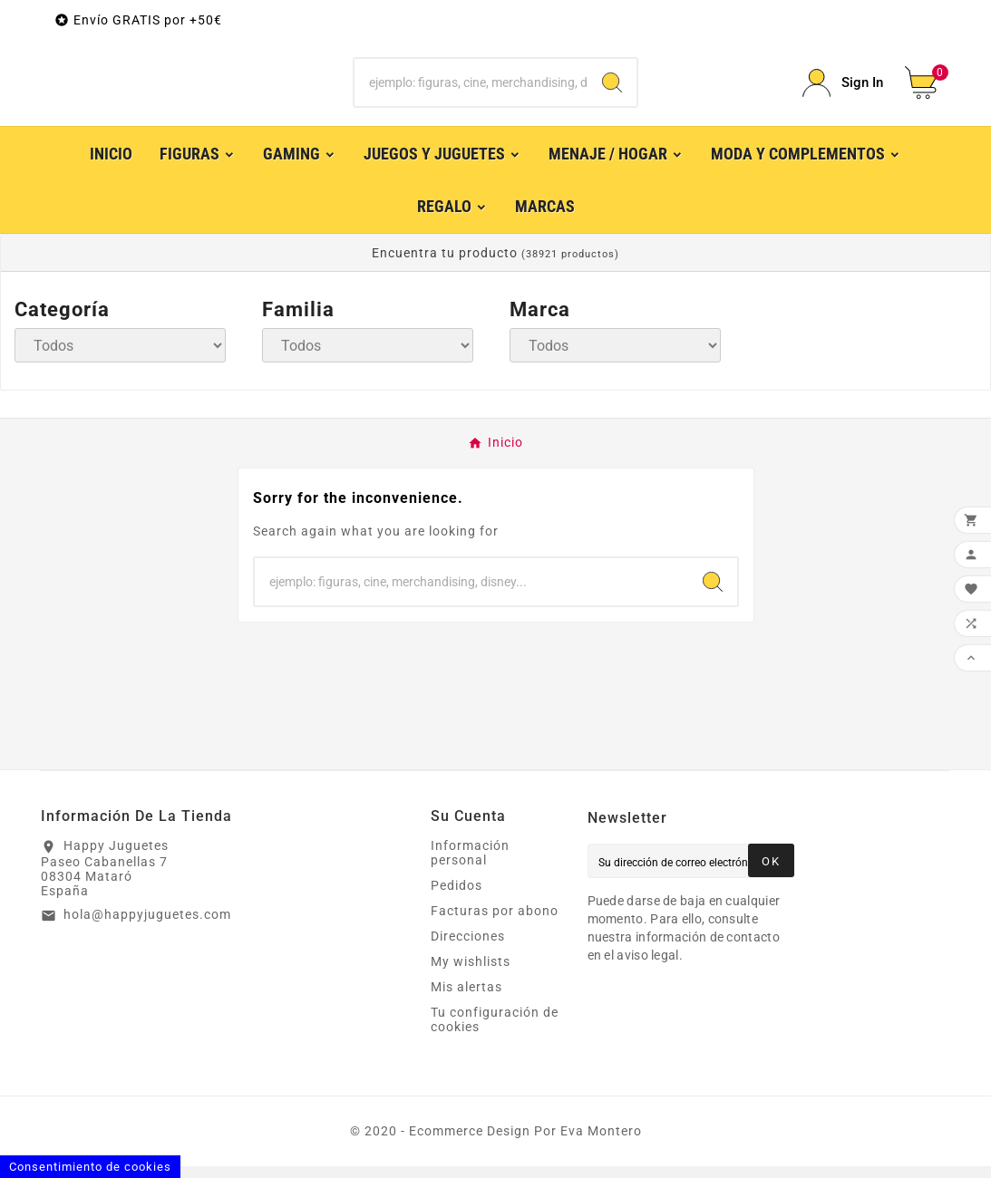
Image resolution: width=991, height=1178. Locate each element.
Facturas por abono (495, 922)
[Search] (612, 89)
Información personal (470, 864)
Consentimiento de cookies (90, 1166)
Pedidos (456, 897)
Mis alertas (466, 998)
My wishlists (470, 973)
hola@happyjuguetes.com (147, 926)
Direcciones (468, 948)
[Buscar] (471, 88)
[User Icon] (842, 89)
